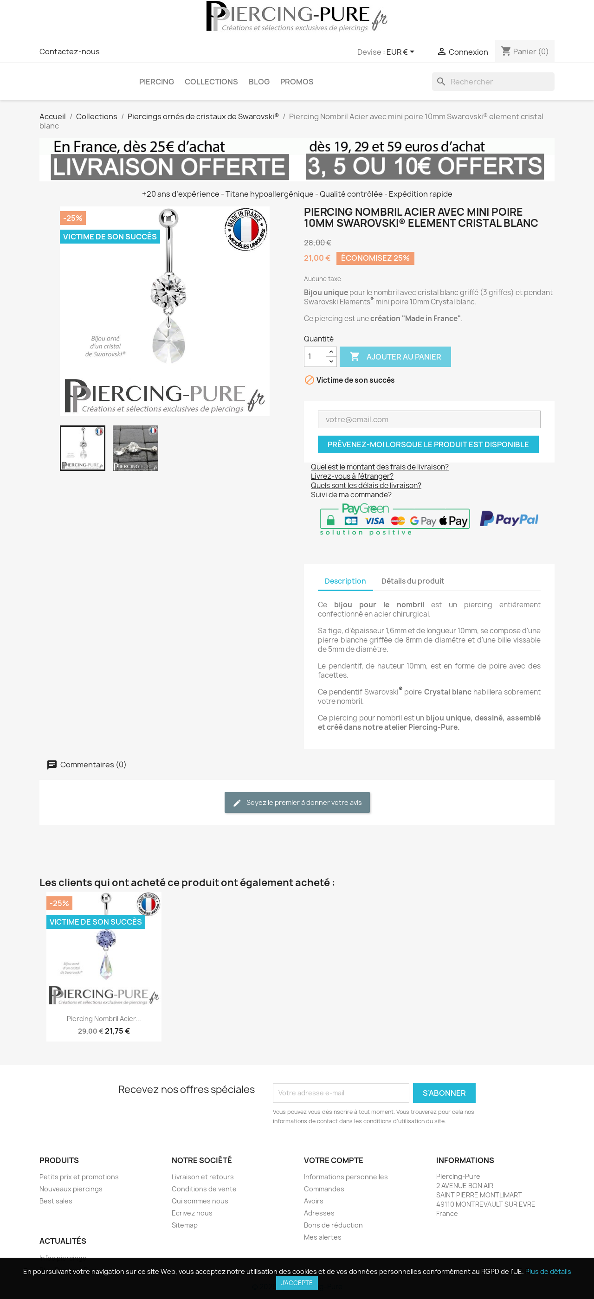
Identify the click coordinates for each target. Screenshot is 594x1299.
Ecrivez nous (192, 1213)
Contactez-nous (69, 51)
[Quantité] (315, 357)
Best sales (55, 1200)
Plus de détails (548, 1271)
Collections (211, 82)
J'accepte (297, 1283)
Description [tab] (345, 581)
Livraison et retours (203, 1176)
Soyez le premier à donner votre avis (297, 803)
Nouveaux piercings (71, 1188)
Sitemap (185, 1225)
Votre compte (333, 1160)
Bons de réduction (333, 1225)
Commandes (324, 1188)
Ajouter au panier (395, 357)
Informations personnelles (346, 1176)
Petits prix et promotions (79, 1176)
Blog (259, 82)
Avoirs (313, 1200)
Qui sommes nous (200, 1200)
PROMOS (297, 82)
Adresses (319, 1213)
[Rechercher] (493, 81)
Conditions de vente (204, 1188)
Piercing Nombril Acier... (104, 1018)
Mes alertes (323, 1237)
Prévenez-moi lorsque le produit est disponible (428, 444)
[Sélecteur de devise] (402, 52)
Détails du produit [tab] (413, 581)
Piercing (156, 82)
